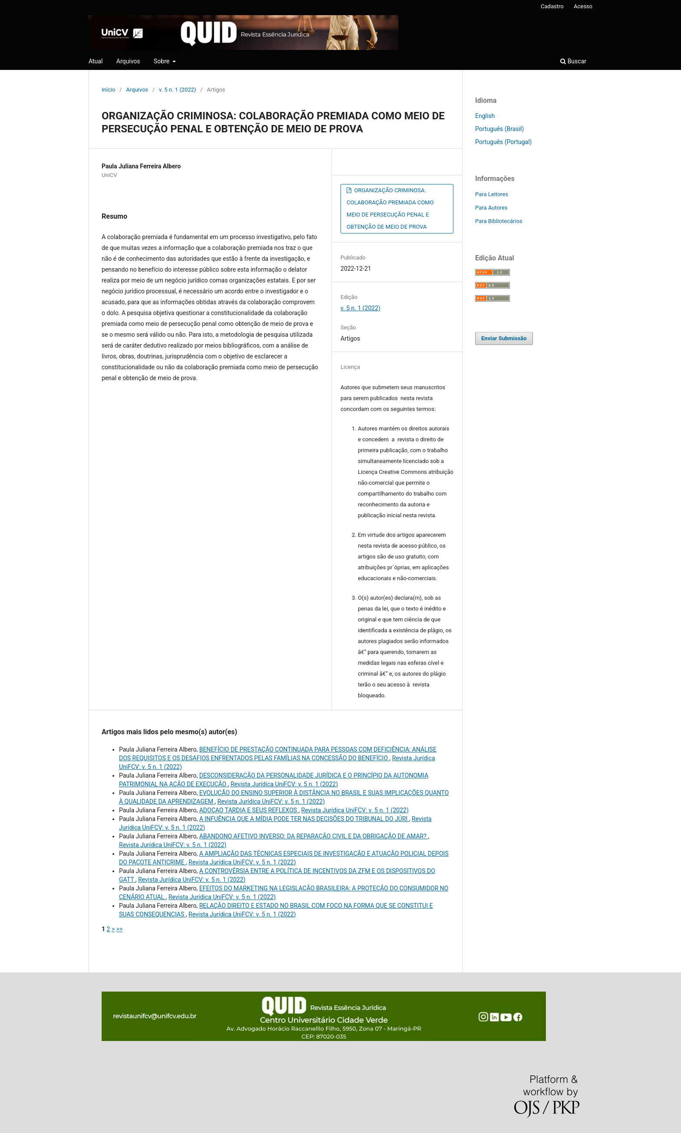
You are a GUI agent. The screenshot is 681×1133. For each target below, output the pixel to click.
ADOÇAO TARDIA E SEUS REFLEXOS (249, 810)
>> (119, 929)
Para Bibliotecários (498, 221)
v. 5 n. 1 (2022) (177, 89)
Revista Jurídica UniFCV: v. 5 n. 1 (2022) (284, 784)
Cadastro (552, 6)
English (485, 115)
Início (108, 89)
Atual (95, 61)
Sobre (162, 61)
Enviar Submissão (504, 338)
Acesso (583, 6)
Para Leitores (491, 194)
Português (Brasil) (499, 128)
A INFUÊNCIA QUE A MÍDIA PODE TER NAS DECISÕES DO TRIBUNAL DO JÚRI (304, 818)
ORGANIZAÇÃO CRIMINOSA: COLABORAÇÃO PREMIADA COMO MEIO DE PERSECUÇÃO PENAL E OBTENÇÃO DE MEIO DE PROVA (390, 208)
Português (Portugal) (503, 141)
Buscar (573, 61)
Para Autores (491, 207)
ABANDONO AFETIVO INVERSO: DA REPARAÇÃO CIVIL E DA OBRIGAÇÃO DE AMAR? (313, 836)
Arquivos (128, 61)
